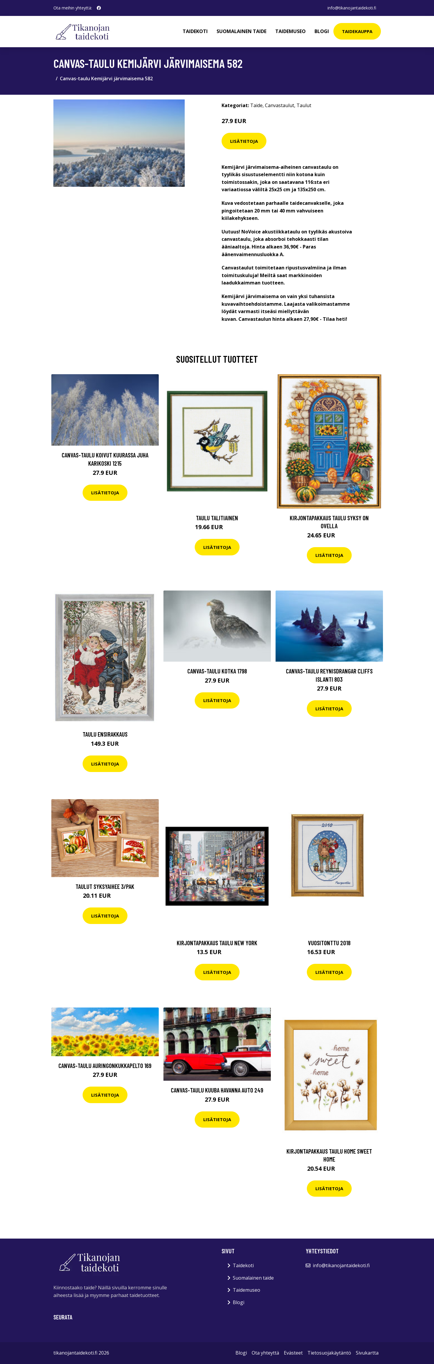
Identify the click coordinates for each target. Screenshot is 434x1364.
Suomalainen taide (241, 31)
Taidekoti (195, 31)
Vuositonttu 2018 (329, 942)
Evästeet (293, 1353)
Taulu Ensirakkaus (105, 734)
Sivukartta (367, 1353)
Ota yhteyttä (265, 1353)
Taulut (304, 105)
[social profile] (98, 8)
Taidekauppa (357, 31)
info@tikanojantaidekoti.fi (351, 8)
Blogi (322, 31)
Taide (256, 105)
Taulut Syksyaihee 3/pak (105, 886)
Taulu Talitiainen (217, 517)
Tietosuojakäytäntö (329, 1353)
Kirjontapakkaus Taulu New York (217, 942)
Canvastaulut (279, 105)
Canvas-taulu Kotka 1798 (217, 671)
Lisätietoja (244, 141)
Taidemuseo (290, 31)
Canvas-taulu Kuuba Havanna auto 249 (217, 1090)
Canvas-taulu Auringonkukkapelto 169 (104, 1065)
